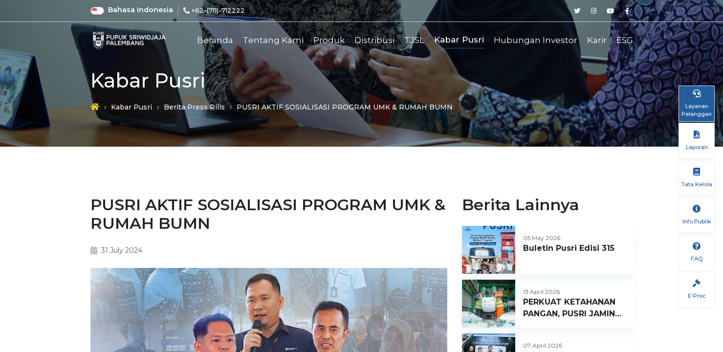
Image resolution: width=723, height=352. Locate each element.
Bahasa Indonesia (140, 9)
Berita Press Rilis (194, 107)
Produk (329, 40)
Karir (597, 40)
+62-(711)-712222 (218, 10)
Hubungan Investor (535, 40)
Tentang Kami (273, 40)
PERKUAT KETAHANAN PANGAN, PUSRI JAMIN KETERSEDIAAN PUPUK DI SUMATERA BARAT (570, 308)
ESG (624, 40)
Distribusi (374, 40)
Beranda (215, 40)
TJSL (414, 40)
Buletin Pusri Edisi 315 (568, 248)
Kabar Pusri (459, 39)
